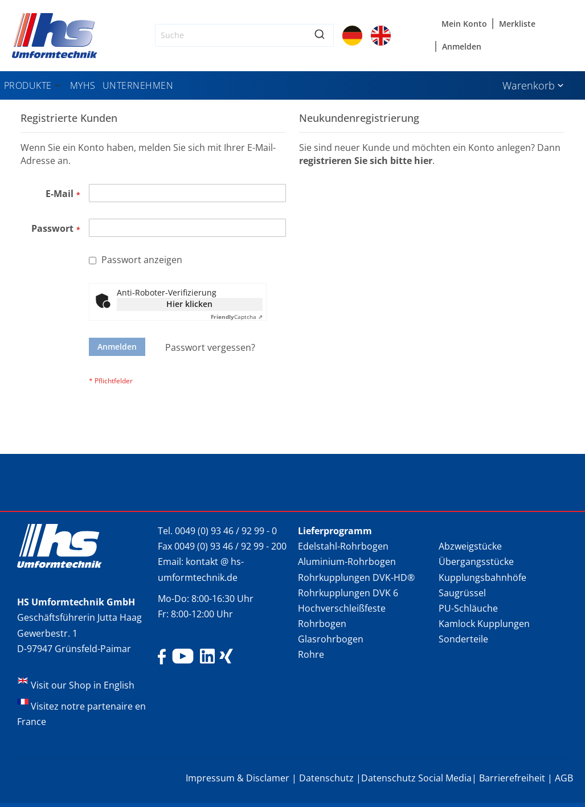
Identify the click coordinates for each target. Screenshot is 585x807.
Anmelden (461, 46)
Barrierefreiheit (512, 778)
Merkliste (517, 23)
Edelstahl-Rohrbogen (343, 546)
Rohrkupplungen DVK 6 (348, 593)
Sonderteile (463, 639)
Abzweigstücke (470, 546)
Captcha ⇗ (237, 317)
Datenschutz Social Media (416, 778)
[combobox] (244, 35)
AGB (564, 778)
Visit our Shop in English (82, 685)
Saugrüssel (462, 593)
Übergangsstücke (476, 561)
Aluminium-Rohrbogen (347, 561)
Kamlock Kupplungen (484, 623)
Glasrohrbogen (330, 639)
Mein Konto (464, 23)
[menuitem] (34, 85)
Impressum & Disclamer (237, 778)
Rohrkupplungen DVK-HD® (356, 577)
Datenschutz (326, 778)
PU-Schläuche (468, 608)
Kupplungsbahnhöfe (482, 577)
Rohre (311, 654)
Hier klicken (189, 303)
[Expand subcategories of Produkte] (57, 86)
